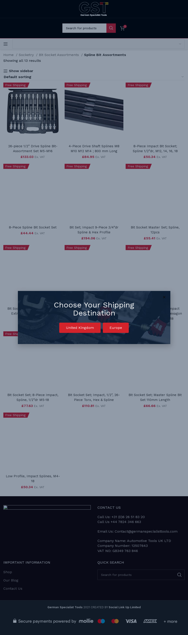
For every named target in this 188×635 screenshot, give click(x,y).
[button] (80, 328)
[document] (94, 317)
